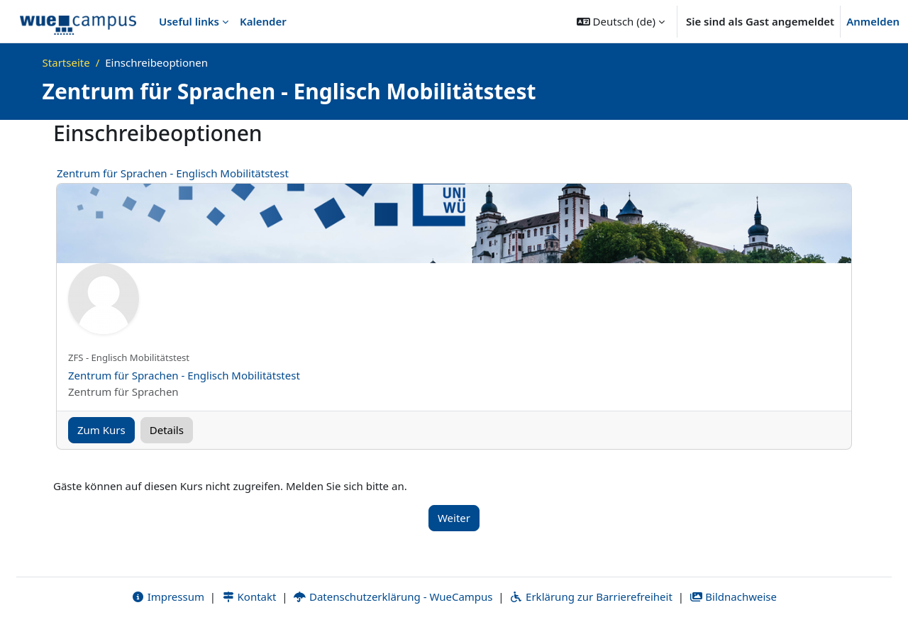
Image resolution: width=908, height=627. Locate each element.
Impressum (167, 596)
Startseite (66, 62)
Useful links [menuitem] (189, 21)
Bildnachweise (733, 596)
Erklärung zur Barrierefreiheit (590, 596)
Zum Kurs (101, 430)
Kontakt (249, 596)
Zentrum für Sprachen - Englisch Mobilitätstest (173, 173)
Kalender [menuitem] (263, 21)
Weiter (454, 518)
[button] (621, 21)
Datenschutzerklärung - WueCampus (392, 596)
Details (167, 430)
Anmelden (872, 21)
